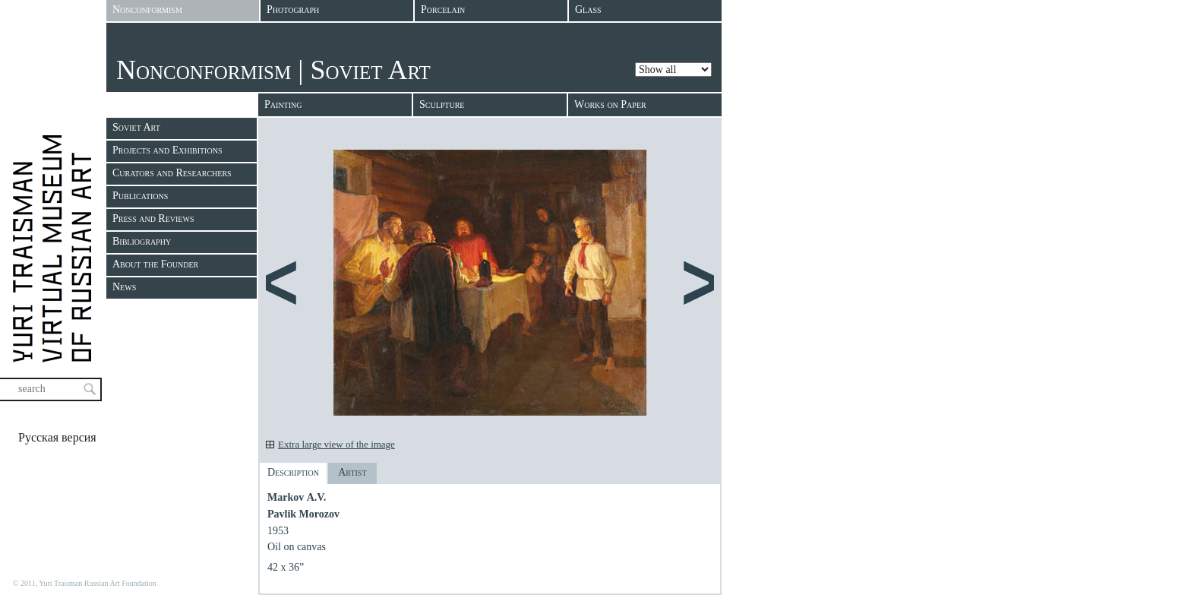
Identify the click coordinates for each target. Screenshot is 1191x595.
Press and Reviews (153, 218)
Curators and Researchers (172, 173)
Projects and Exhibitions (167, 150)
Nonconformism (203, 70)
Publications (140, 195)
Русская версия (57, 437)
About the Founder (155, 264)
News (124, 287)
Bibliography (141, 241)
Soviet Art (136, 127)
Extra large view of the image (336, 444)
